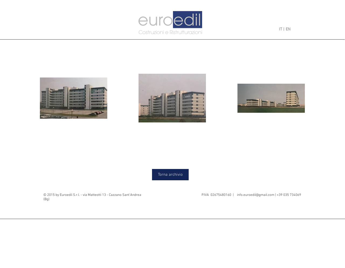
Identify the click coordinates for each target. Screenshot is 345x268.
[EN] (293, 29)
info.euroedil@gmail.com (255, 195)
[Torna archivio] (170, 174)
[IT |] (277, 29)
